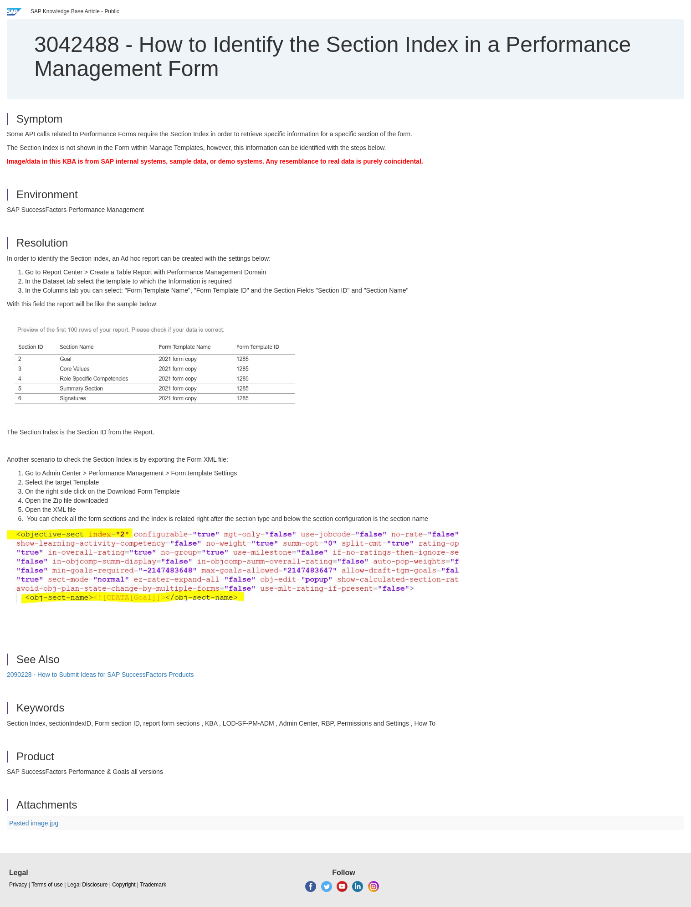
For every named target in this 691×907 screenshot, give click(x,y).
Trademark (153, 884)
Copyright (123, 884)
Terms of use (47, 884)
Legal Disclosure (87, 884)
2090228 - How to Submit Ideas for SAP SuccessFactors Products (100, 674)
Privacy (18, 884)
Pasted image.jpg (33, 823)
